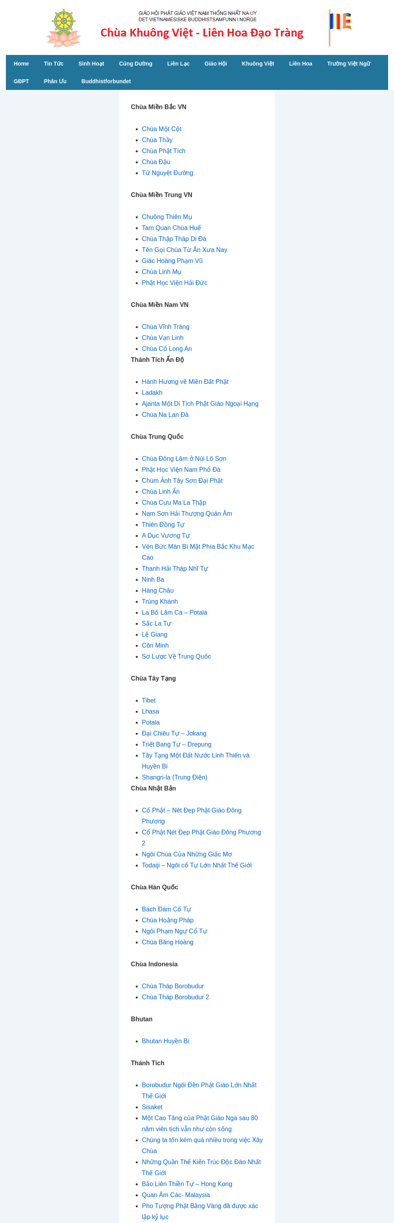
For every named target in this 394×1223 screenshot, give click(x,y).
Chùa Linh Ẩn (161, 491)
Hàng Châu (158, 590)
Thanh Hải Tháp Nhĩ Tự (175, 568)
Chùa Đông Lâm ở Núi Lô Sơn (184, 458)
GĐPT (21, 81)
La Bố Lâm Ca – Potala (175, 612)
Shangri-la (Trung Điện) (175, 777)
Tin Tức (54, 63)
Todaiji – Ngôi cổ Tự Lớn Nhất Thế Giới (197, 865)
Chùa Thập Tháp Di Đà (174, 238)
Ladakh (152, 392)
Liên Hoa (300, 63)
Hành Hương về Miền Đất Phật (185, 381)
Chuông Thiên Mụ (167, 217)
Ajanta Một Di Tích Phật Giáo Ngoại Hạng (200, 403)
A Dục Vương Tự (166, 535)
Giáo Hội (215, 63)
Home (21, 63)
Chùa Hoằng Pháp (168, 920)
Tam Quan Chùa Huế (171, 228)
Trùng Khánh (160, 601)
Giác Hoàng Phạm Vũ (172, 260)
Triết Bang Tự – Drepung (177, 744)
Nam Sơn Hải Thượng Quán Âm (187, 513)
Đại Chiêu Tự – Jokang (174, 733)
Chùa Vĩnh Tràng (166, 326)
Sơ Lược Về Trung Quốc (176, 656)
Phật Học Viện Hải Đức (175, 282)
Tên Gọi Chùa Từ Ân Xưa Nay (185, 249)
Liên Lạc (178, 63)
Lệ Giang (155, 634)
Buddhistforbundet (106, 81)
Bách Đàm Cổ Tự (167, 909)
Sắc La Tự (156, 623)
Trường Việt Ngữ (348, 63)
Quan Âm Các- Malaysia (176, 1195)
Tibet (149, 700)
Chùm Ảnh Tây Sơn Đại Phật (182, 480)
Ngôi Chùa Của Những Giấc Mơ (187, 854)
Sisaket (152, 1107)
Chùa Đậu (156, 162)
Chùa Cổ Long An (167, 348)
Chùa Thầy (157, 140)
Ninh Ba (153, 579)
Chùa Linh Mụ (162, 271)
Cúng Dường (135, 63)
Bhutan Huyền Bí (166, 1041)
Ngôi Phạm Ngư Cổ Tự (174, 931)
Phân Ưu (55, 81)
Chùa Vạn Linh (163, 337)
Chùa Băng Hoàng (168, 942)
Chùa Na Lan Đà (165, 414)
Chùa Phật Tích (164, 151)
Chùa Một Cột (162, 129)
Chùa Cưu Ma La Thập (174, 502)
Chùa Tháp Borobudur (173, 986)
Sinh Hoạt (91, 63)
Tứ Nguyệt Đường (167, 173)
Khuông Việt (258, 63)
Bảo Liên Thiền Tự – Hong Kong (187, 1184)
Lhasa (150, 711)
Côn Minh (155, 645)
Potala (151, 722)
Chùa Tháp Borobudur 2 (175, 997)
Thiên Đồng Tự (163, 524)
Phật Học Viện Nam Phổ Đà (181, 469)
